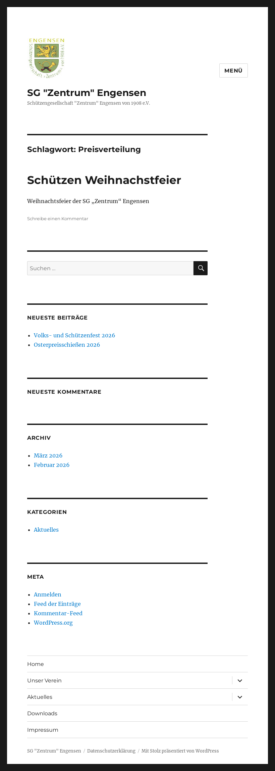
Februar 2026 (52, 465)
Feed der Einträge (57, 603)
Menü (233, 70)
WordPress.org (53, 622)
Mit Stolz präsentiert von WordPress (180, 751)
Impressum (42, 730)
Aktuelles (46, 529)
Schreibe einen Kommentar (57, 218)
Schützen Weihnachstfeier (104, 180)
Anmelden (47, 594)
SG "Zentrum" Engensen (86, 92)
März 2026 (48, 455)
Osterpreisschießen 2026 (67, 344)
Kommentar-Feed (58, 613)
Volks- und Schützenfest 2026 (74, 335)
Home (35, 664)
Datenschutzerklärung (111, 751)
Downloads (42, 713)
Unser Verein (44, 680)
